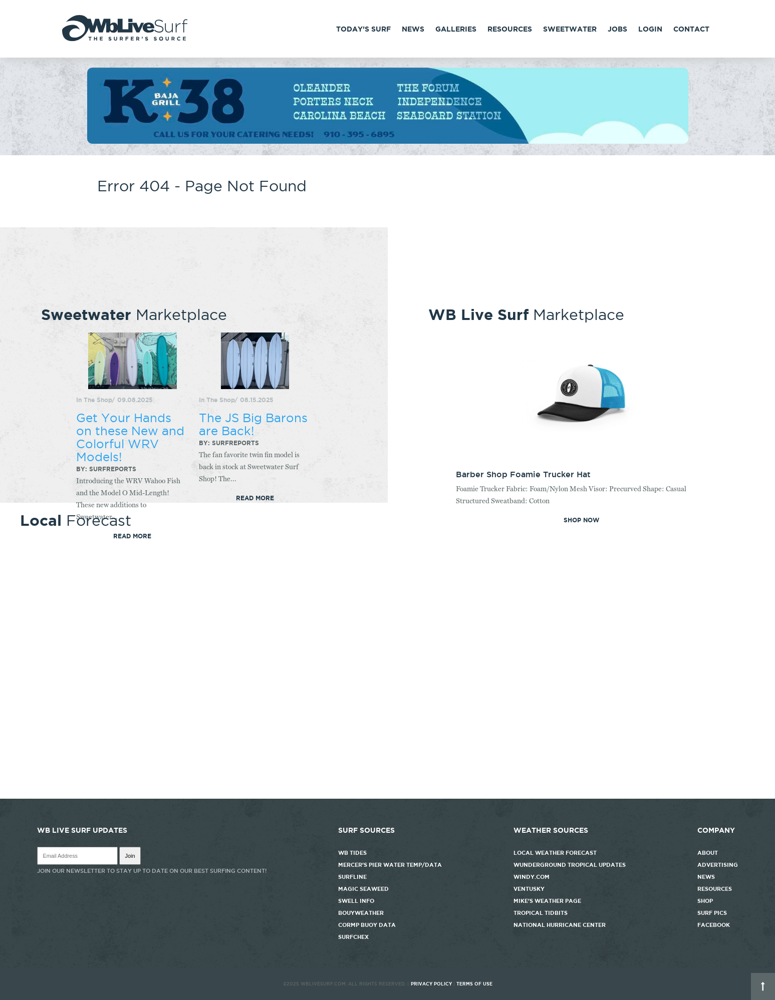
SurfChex (353, 937)
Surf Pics (712, 913)
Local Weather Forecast (555, 853)
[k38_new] (387, 141)
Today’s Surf (363, 29)
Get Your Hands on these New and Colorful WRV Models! (130, 437)
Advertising (717, 865)
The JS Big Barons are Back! (253, 424)
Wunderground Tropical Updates (569, 865)
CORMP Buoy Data (367, 925)
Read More (255, 498)
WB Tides (352, 853)
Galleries (455, 29)
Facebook (713, 925)
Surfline (353, 877)
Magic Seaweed (363, 889)
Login (650, 29)
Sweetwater (570, 29)
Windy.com (531, 877)
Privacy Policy (431, 983)
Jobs (617, 29)
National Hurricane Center (559, 925)
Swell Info (356, 901)
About (707, 853)
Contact (691, 29)
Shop (705, 901)
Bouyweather (361, 913)
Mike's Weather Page (547, 901)
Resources (509, 29)
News (413, 29)
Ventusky (529, 889)
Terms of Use (474, 983)
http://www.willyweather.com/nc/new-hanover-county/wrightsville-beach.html (387, 794)
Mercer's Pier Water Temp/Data (390, 865)
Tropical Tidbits (540, 913)
